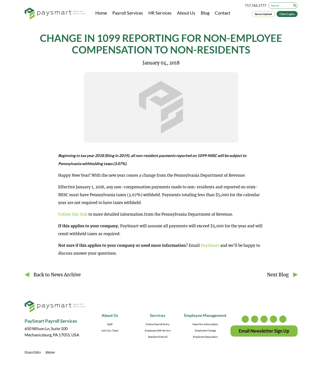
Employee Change (205, 330)
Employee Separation (205, 336)
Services (157, 315)
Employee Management (205, 315)
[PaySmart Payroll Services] (55, 14)
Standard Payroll (157, 336)
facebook (264, 319)
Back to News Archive (57, 274)
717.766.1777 (255, 5)
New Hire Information (205, 324)
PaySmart (210, 245)
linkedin (273, 319)
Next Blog (278, 274)
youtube (282, 319)
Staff (110, 324)
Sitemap (50, 352)
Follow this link (72, 214)
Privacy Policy (33, 352)
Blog (205, 12)
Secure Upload (263, 14)
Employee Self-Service (158, 330)
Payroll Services (127, 12)
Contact (222, 12)
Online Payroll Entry (157, 324)
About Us (186, 12)
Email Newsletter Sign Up (264, 330)
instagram (245, 319)
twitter (254, 319)
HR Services (160, 12)
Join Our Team (109, 330)
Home (101, 12)
